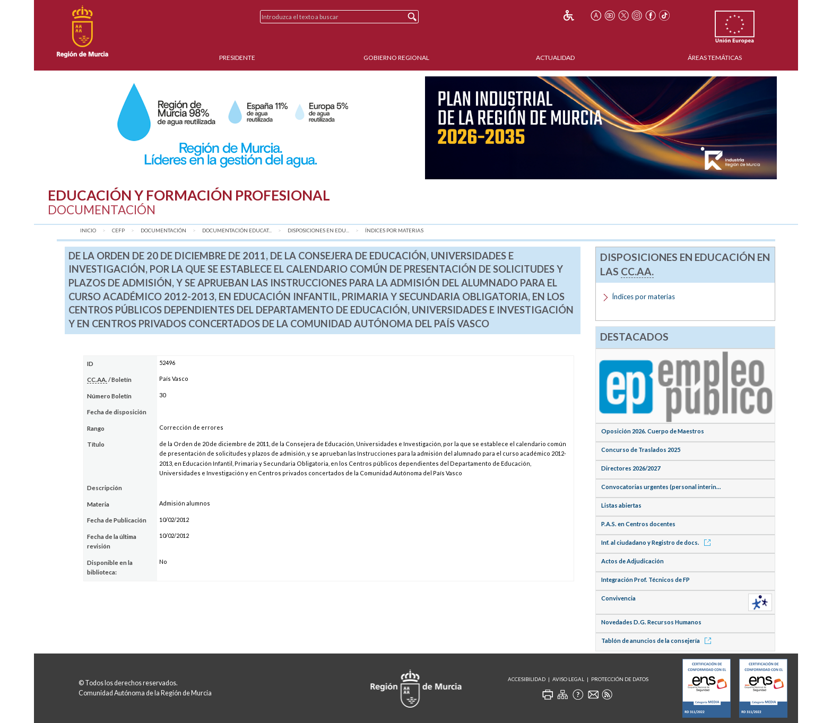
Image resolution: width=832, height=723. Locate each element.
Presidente (237, 58)
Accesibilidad (526, 679)
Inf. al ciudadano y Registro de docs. (657, 542)
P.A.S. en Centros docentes (638, 523)
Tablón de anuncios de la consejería (658, 640)
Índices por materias (394, 230)
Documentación (163, 230)
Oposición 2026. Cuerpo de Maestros (652, 431)
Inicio (88, 230)
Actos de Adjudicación (632, 561)
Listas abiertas (621, 505)
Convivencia (618, 598)
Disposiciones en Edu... (318, 230)
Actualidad (555, 58)
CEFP (118, 230)
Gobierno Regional (396, 58)
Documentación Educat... (237, 230)
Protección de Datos (619, 679)
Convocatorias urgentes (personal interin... (661, 486)
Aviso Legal (568, 679)
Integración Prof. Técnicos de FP (645, 579)
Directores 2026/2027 (630, 468)
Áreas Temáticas (715, 58)
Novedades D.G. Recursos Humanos (651, 622)
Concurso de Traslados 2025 (640, 449)
